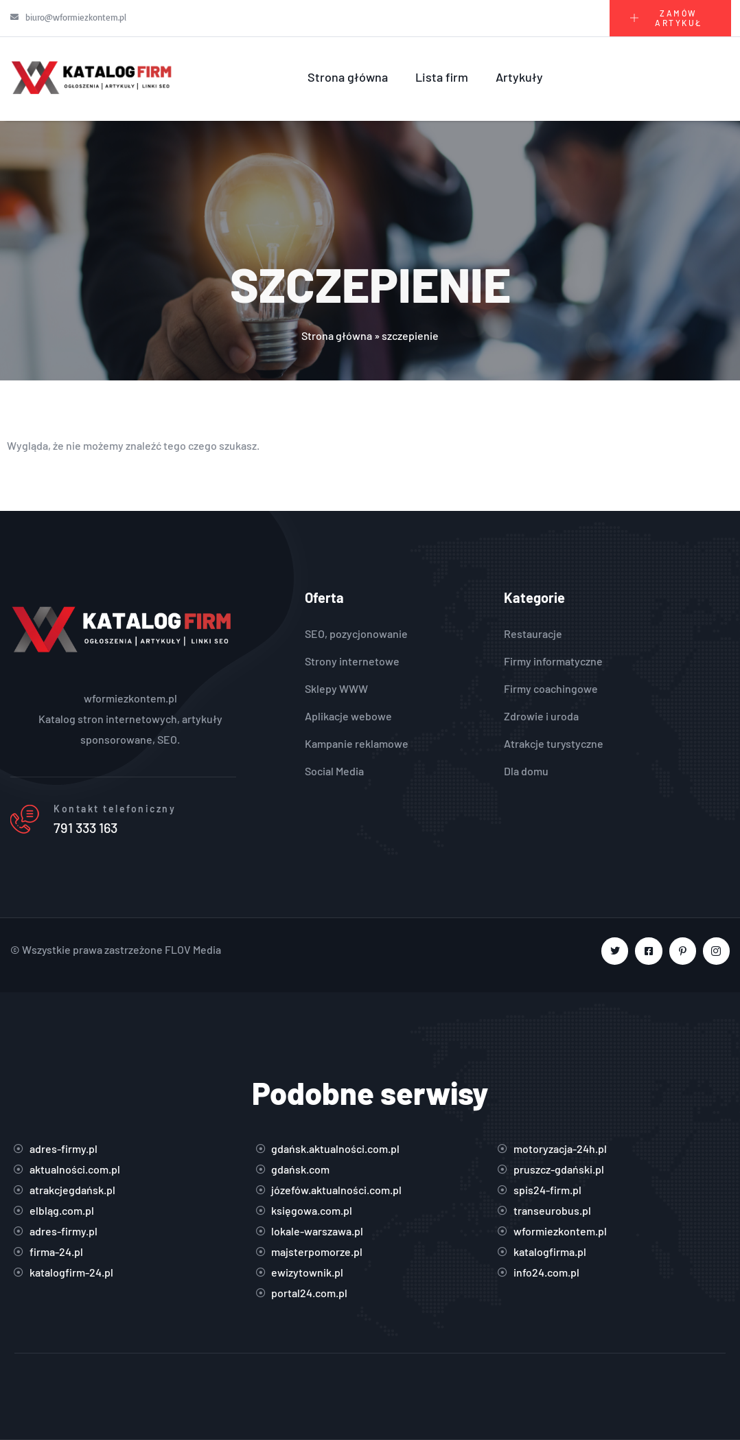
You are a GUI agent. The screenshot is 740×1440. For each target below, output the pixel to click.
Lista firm (441, 76)
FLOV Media (193, 949)
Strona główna (348, 76)
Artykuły (519, 76)
